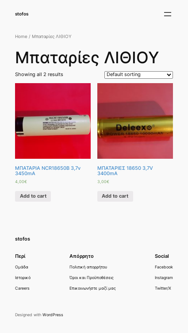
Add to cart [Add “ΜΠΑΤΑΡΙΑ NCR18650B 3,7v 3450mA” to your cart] (33, 196)
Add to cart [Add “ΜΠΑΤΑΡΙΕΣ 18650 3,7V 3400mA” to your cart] (115, 196)
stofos (21, 13)
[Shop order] (138, 75)
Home (21, 36)
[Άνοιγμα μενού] (167, 14)
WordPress (52, 314)
